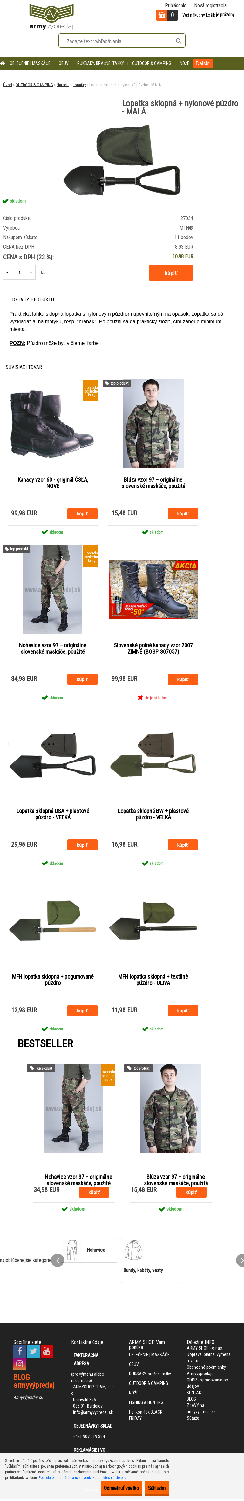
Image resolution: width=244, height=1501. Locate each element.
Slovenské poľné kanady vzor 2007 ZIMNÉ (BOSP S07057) (153, 649)
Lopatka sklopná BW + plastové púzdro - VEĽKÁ (153, 815)
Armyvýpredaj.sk (28, 1399)
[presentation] (57, 1263)
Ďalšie (203, 63)
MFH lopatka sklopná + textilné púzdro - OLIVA (153, 982)
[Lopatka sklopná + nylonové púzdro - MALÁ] (122, 124)
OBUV (64, 63)
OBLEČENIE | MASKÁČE (30, 63)
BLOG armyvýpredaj (34, 1383)
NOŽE (184, 63)
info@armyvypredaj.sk (93, 1414)
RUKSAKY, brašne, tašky (100, 63)
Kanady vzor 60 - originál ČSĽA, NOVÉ (53, 483)
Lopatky (79, 84)
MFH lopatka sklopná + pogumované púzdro (53, 982)
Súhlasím (152, 1488)
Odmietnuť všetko (107, 1488)
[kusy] (19, 272)
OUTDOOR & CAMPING (151, 63)
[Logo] (51, 16)
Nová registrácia (210, 6)
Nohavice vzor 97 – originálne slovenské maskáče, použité (52, 649)
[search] (178, 41)
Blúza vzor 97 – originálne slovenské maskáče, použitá (153, 483)
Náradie (63, 84)
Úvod (7, 84)
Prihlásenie (175, 6)
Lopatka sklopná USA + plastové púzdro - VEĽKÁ (53, 815)
